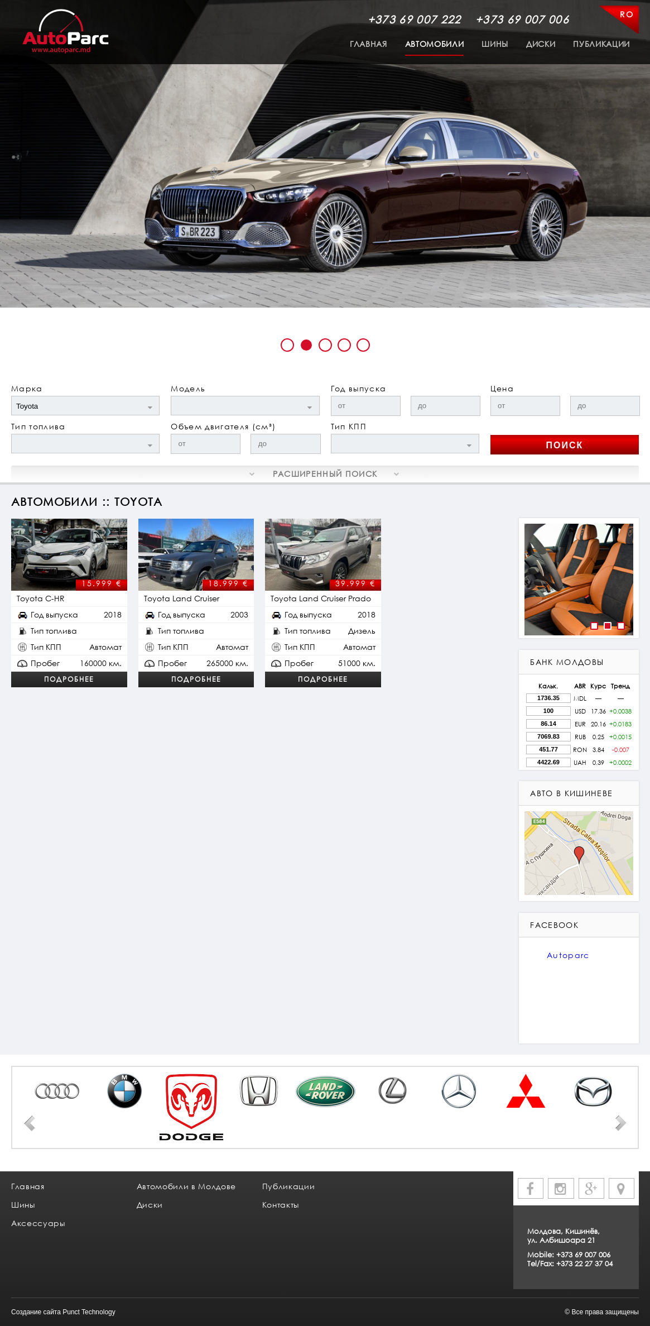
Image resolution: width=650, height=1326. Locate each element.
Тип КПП (349, 426)
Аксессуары (38, 1223)
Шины (495, 44)
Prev (29, 1123)
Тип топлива (38, 426)
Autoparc (568, 955)
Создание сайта (36, 1312)
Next (621, 1123)
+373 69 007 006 (522, 19)
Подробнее (69, 679)
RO (626, 14)
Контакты (280, 1204)
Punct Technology (88, 1312)
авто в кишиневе (571, 793)
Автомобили (434, 44)
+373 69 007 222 (414, 19)
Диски (540, 44)
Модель (188, 388)
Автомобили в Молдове (186, 1186)
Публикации (601, 44)
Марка (27, 388)
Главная (368, 44)
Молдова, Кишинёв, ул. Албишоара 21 (563, 1235)
